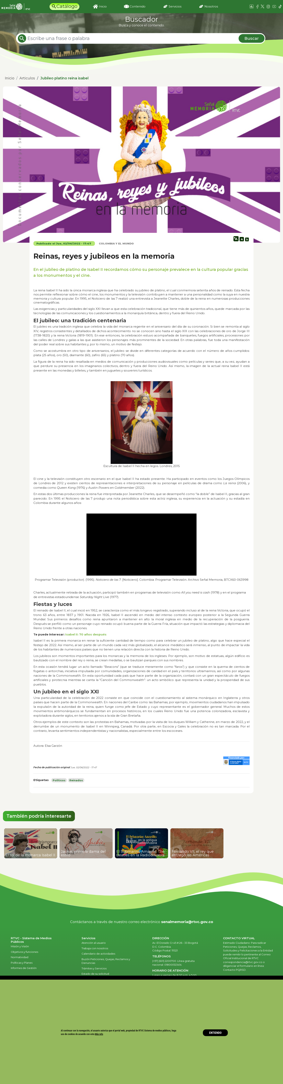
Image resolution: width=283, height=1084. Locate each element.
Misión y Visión (20, 946)
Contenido (137, 6)
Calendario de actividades (98, 953)
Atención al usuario (94, 942)
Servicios (175, 6)
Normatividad (19, 957)
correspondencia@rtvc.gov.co (242, 962)
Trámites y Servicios (94, 968)
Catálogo (66, 6)
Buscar (251, 38)
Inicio (103, 6)
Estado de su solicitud (95, 973)
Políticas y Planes (21, 962)
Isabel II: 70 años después (86, 634)
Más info (99, 1034)
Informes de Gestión (24, 968)
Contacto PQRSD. (234, 969)
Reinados (76, 780)
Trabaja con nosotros (95, 948)
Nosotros (211, 6)
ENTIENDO (215, 1033)
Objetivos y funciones (24, 951)
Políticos (59, 780)
